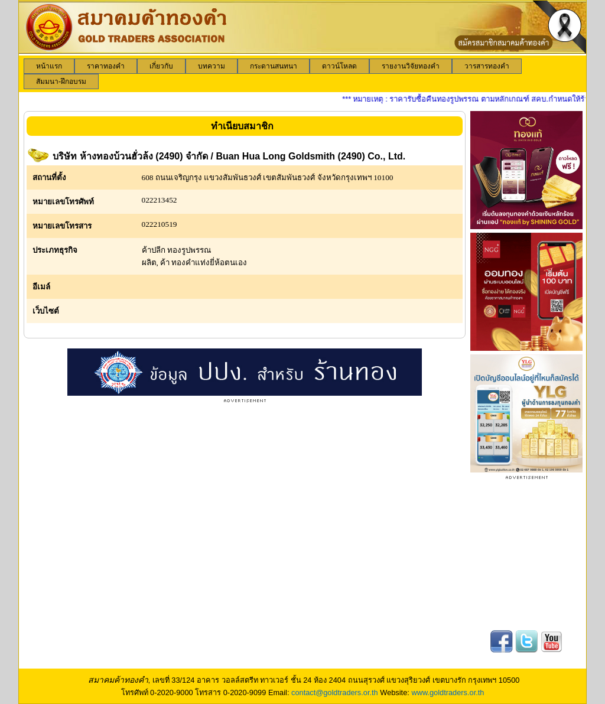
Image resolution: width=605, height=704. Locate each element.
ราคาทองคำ (106, 66)
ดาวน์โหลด (339, 66)
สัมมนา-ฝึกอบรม (61, 81)
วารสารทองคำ (486, 66)
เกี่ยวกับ (161, 66)
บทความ (211, 66)
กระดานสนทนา (273, 66)
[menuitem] (49, 66)
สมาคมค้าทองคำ (118, 680)
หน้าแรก (49, 66)
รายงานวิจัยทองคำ (411, 66)
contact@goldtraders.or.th (334, 692)
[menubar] (302, 73)
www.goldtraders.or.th (447, 692)
